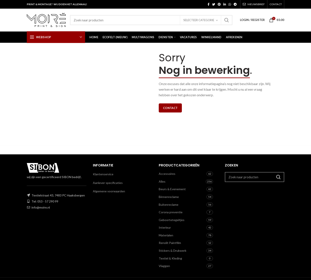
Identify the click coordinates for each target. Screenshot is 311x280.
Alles (162, 181)
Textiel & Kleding (170, 258)
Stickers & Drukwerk (172, 250)
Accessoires (167, 174)
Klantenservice (103, 174)
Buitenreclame (168, 204)
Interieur (165, 227)
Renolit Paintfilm (170, 243)
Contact (170, 108)
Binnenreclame (169, 197)
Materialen (166, 235)
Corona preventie (170, 212)
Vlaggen (164, 266)
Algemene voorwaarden (109, 191)
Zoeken (226, 20)
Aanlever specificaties (108, 183)
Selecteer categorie (198, 20)
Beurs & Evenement (172, 189)
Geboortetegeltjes (171, 220)
